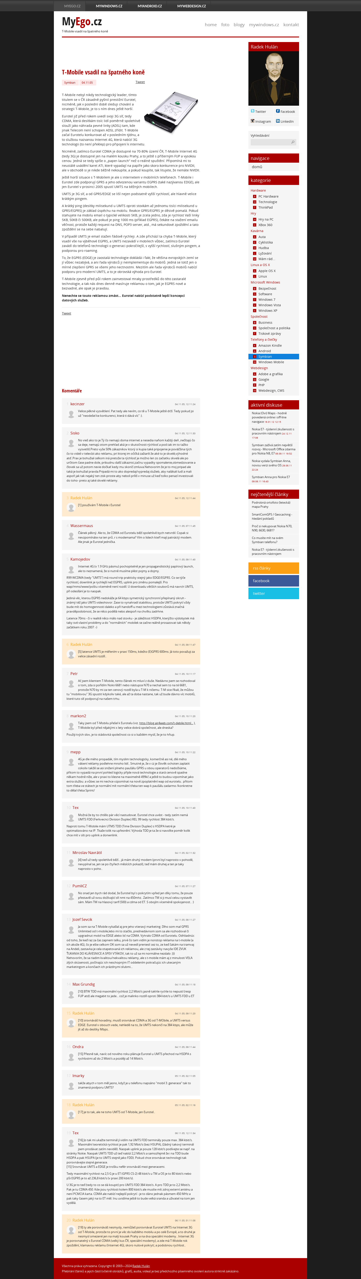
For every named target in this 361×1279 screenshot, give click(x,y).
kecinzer (77, 403)
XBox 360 (262, 225)
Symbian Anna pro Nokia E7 (271, 479)
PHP (259, 385)
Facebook (288, 111)
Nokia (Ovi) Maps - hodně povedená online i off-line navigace (269, 417)
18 (69, 1105)
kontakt (291, 24)
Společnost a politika (271, 328)
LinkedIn (287, 121)
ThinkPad (263, 207)
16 (69, 1046)
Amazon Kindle (267, 345)
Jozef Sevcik (82, 919)
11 (69, 852)
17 (69, 1075)
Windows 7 (264, 299)
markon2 (78, 715)
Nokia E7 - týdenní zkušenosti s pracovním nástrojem (273, 433)
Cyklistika (263, 242)
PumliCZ (80, 885)
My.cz (82, 21)
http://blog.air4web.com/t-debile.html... (166, 723)
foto (225, 24)
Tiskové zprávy (267, 333)
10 (69, 807)
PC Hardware (266, 196)
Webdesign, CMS (268, 390)
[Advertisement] (146, 52)
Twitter (260, 111)
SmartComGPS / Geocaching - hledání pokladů (272, 516)
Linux (260, 276)
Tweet (140, 82)
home (211, 24)
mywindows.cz (264, 24)
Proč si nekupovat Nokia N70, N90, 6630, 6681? (272, 528)
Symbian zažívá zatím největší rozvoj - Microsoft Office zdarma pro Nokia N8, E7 (273, 449)
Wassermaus (81, 525)
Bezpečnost (264, 288)
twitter (259, 593)
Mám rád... (264, 259)
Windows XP (265, 310)
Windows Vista (267, 305)
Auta (259, 237)
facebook (261, 580)
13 (69, 919)
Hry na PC (263, 219)
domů (257, 166)
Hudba (261, 248)
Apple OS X (264, 271)
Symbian (69, 82)
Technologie (265, 202)
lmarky (78, 1075)
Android (262, 351)
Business (262, 322)
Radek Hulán (81, 497)
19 (69, 1133)
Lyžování (262, 253)
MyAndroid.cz (150, 6)
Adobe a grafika (268, 374)
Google (261, 379)
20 (69, 1220)
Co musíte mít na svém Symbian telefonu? (267, 540)
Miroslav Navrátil (87, 852)
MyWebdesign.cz (191, 6)
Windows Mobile (268, 362)
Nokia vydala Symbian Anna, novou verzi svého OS (272, 465)
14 (69, 984)
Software (262, 294)
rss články (262, 568)
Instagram (263, 121)
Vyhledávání (260, 135)
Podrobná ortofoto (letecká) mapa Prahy (271, 504)
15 (69, 1013)
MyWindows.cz (109, 6)
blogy (239, 24)
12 (69, 886)
